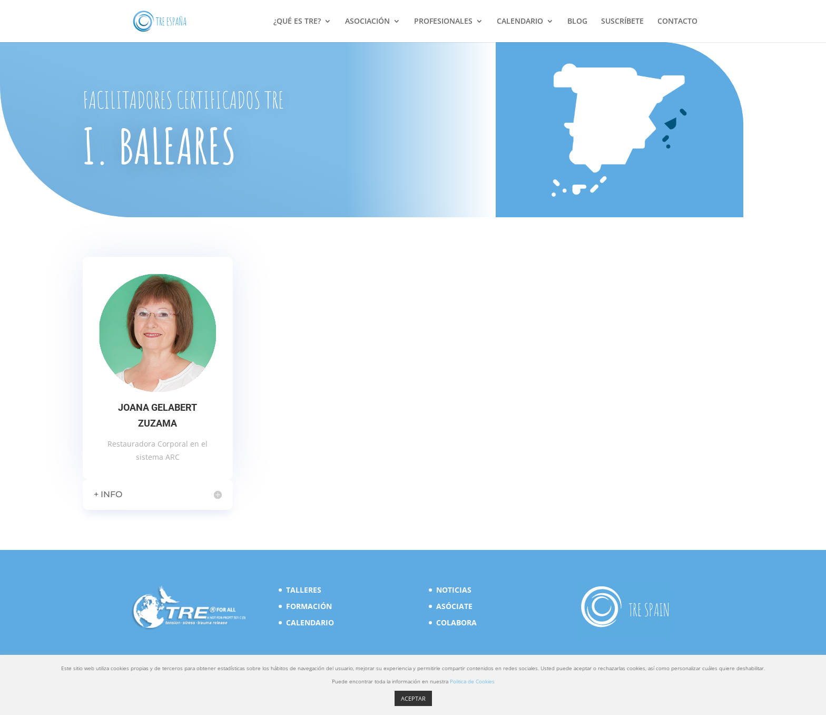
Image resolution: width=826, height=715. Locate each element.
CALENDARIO (520, 21)
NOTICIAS (453, 590)
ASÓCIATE (454, 606)
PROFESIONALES (443, 21)
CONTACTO (677, 21)
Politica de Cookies (472, 681)
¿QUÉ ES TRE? (297, 21)
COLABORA (456, 622)
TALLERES (303, 590)
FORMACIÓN (309, 606)
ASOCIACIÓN (367, 21)
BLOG (577, 21)
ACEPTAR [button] (413, 698)
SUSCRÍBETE (622, 21)
